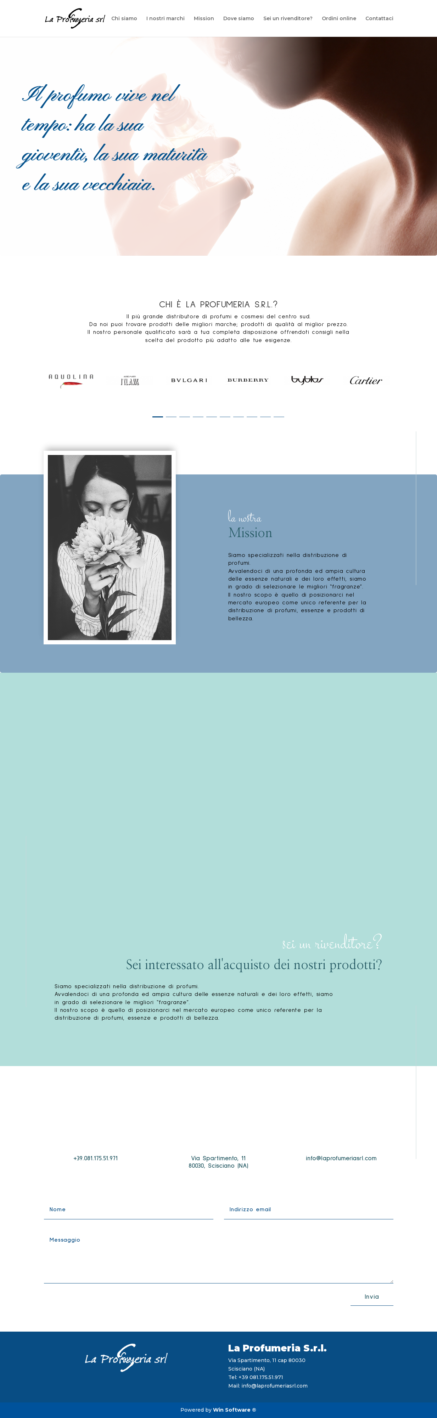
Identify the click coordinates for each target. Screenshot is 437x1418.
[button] (157, 416)
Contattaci (379, 19)
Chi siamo (124, 19)
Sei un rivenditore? (288, 19)
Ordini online (339, 19)
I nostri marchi (165, 19)
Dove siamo (238, 19)
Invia (372, 1297)
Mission (204, 19)
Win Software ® (234, 1410)
